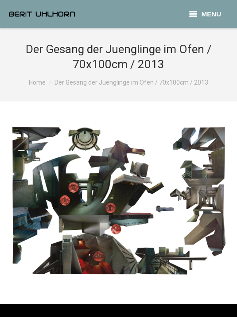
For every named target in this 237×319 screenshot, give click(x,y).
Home (37, 82)
